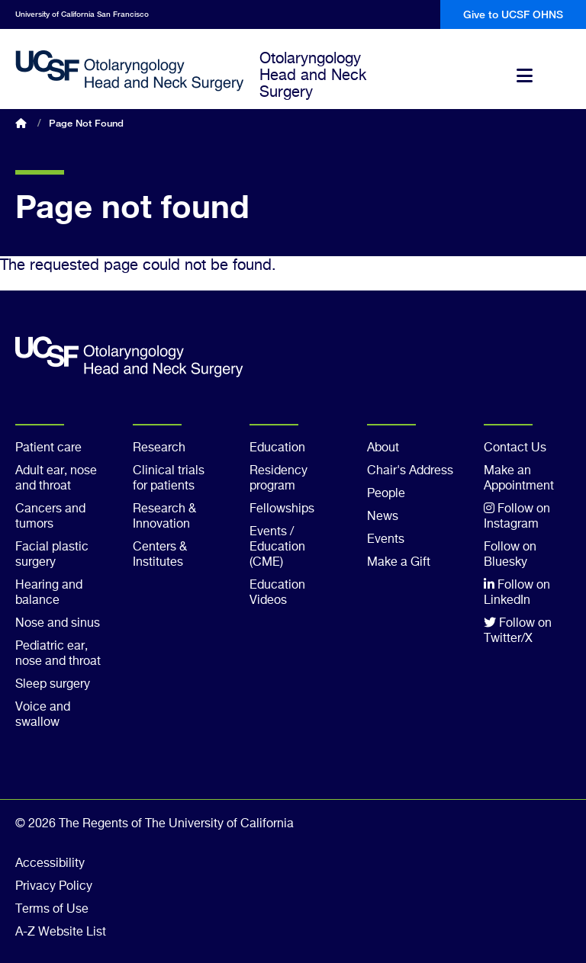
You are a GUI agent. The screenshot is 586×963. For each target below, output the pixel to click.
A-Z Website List (60, 932)
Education (277, 448)
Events (385, 540)
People (386, 494)
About (383, 448)
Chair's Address (410, 471)
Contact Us (515, 448)
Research (159, 448)
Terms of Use (52, 910)
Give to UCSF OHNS (513, 14)
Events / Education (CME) (277, 547)
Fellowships (282, 509)
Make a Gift (398, 563)
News (382, 517)
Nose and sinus (57, 624)
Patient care (48, 448)
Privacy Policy (53, 887)
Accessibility (50, 864)
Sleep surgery (52, 685)
